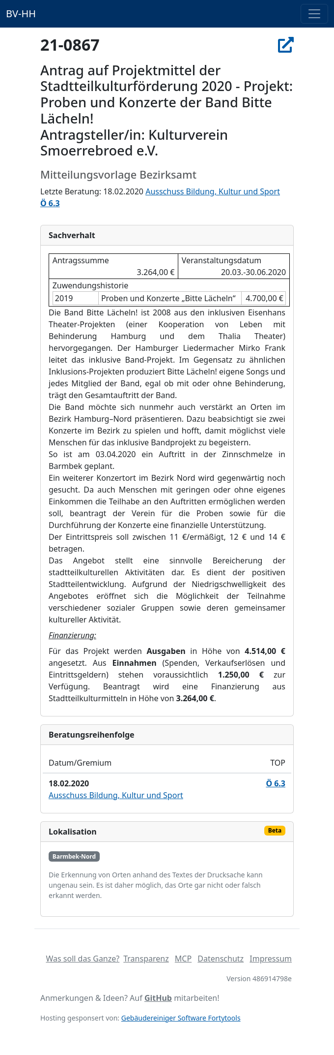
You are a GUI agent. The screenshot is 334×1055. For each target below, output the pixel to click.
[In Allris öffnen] (286, 44)
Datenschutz (220, 958)
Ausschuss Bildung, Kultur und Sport (212, 191)
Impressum (271, 958)
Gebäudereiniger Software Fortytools (181, 1018)
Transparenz (145, 958)
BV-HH (21, 13)
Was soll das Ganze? (82, 958)
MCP (183, 958)
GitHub (158, 998)
